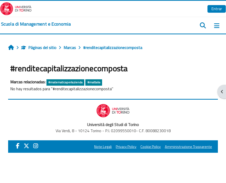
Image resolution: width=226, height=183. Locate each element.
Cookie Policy (150, 146)
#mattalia (93, 82)
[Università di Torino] (16, 8)
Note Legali (103, 146)
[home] (36, 24)
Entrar (216, 9)
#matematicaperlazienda (65, 82)
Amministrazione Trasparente (188, 146)
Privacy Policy (126, 146)
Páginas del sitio (38, 47)
